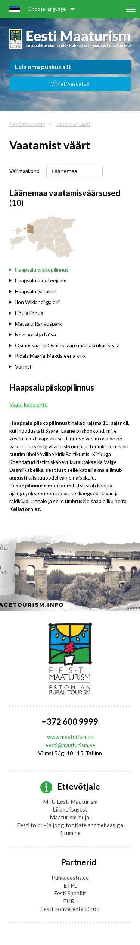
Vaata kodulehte (28, 404)
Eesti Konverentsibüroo (70, 909)
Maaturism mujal (70, 817)
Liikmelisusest (70, 809)
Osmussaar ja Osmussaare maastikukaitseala (67, 345)
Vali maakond (24, 171)
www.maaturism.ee (70, 736)
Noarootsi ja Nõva (35, 334)
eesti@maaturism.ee (70, 745)
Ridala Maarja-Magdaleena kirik (50, 356)
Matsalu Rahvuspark (38, 323)
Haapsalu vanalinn (35, 291)
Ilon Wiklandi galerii (37, 302)
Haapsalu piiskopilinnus (42, 269)
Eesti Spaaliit (70, 893)
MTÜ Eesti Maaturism (70, 801)
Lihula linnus (29, 313)
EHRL (70, 901)
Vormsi (23, 366)
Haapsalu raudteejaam (40, 280)
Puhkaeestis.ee (70, 877)
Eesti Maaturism (27, 124)
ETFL (70, 885)
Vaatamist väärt (73, 124)
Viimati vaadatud (70, 83)
